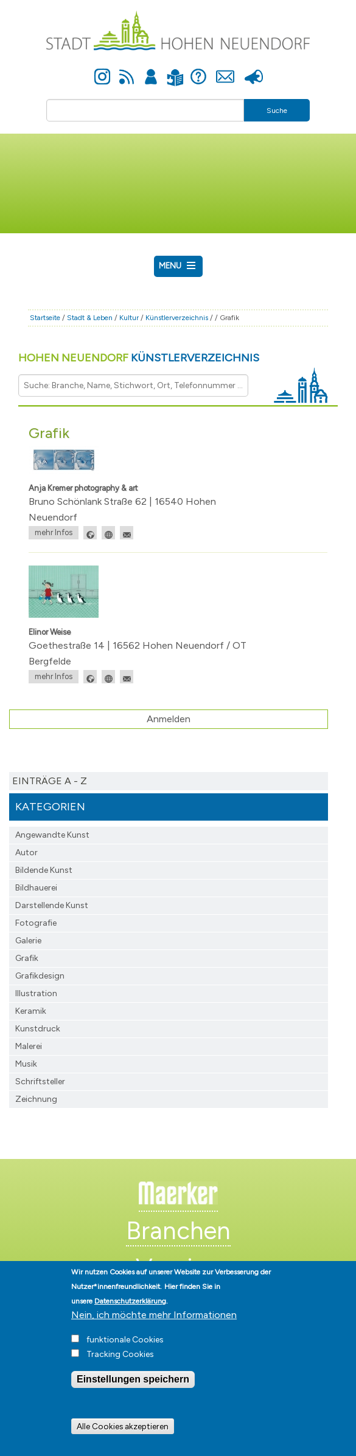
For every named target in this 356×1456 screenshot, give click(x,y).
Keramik (30, 1011)
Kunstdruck (37, 1029)
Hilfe (198, 70)
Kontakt (225, 70)
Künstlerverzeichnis (176, 317)
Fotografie (36, 923)
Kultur (129, 317)
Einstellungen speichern (133, 1392)
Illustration (36, 993)
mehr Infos (53, 532)
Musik (26, 1064)
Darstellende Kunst (51, 905)
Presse (254, 70)
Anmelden (151, 70)
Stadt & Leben (90, 317)
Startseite (45, 317)
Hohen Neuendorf (138, 357)
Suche (277, 110)
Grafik (26, 958)
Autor (26, 852)
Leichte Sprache (175, 70)
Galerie (28, 940)
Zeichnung (36, 1099)
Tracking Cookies (120, 1367)
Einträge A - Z (49, 781)
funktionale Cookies (125, 1352)
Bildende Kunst (43, 870)
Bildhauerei (36, 888)
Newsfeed (126, 70)
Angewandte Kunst (52, 835)
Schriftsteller (40, 1081)
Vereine (178, 1267)
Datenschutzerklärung (130, 1314)
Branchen (178, 1230)
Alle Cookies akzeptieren (123, 1438)
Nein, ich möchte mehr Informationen (154, 1327)
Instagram (102, 70)
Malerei (28, 1046)
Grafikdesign (40, 976)
